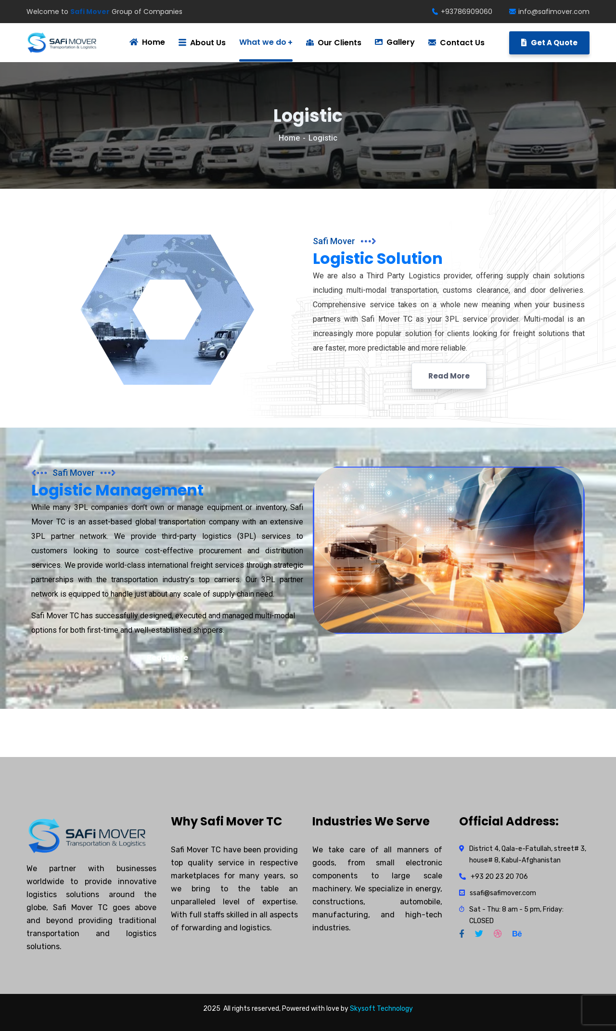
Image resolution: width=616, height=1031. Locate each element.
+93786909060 (462, 11)
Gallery (395, 42)
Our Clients (333, 42)
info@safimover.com (549, 11)
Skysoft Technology (381, 1009)
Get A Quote (549, 43)
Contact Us (456, 42)
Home (289, 138)
